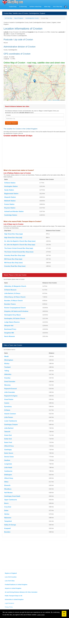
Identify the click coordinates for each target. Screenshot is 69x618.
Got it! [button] (64, 613)
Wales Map (47, 6)
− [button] (6, 70)
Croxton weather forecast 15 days (18, 136)
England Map (12, 6)
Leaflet (49, 100)
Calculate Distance (11, 123)
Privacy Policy (9, 607)
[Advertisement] (34, 153)
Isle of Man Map (57, 6)
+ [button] (6, 67)
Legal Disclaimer (9, 603)
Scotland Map (23, 6)
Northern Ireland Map (35, 6)
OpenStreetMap (56, 100)
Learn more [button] (41, 614)
